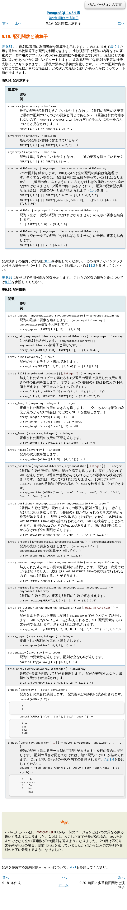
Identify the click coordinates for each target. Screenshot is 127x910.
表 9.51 (7, 46)
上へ (18, 23)
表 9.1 (114, 46)
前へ (5, 23)
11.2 (92, 265)
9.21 (73, 873)
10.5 (93, 190)
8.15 (48, 261)
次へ (121, 23)
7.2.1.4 (109, 762)
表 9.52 (7, 277)
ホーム (63, 891)
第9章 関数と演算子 (63, 18)
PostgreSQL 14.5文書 (63, 13)
